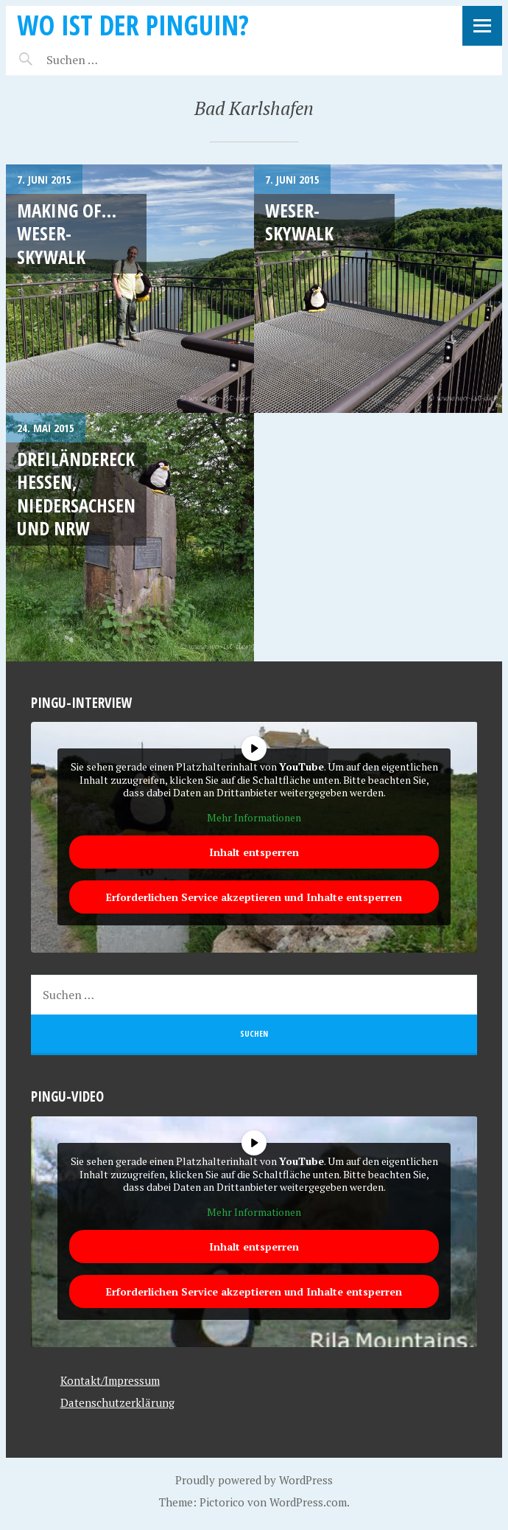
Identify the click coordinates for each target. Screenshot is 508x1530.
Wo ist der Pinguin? (133, 25)
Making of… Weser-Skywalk (66, 233)
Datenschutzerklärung (117, 1402)
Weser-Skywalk (299, 222)
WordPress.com (308, 1502)
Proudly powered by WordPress (254, 1479)
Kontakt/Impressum (110, 1380)
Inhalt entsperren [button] (254, 852)
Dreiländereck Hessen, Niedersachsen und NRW (76, 493)
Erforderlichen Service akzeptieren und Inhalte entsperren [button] (254, 897)
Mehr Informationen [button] (254, 817)
